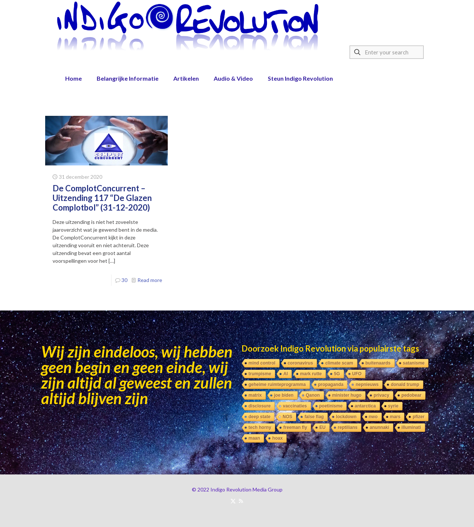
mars (395, 416)
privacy (381, 395)
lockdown (346, 416)
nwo (373, 416)
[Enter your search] (387, 52)
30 (124, 280)
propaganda (331, 384)
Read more (149, 280)
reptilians (347, 427)
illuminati (411, 427)
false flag (314, 416)
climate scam (339, 363)
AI (285, 373)
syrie (393, 406)
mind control (262, 363)
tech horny (259, 427)
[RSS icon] (241, 500)
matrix (255, 395)
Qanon (313, 395)
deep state (259, 416)
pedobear (411, 395)
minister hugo (346, 395)
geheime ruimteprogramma (277, 384)
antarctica (365, 406)
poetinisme (331, 406)
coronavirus (300, 363)
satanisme (414, 363)
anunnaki (379, 427)
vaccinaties (295, 406)
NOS (287, 416)
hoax (277, 438)
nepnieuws (367, 384)
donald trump (405, 384)
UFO (356, 373)
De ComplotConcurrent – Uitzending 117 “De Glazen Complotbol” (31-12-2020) (102, 197)
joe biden (284, 395)
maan (254, 438)
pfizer (418, 416)
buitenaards (378, 363)
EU (322, 427)
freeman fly (295, 427)
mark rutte (311, 373)
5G (337, 373)
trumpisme (259, 373)
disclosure (259, 406)
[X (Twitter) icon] (233, 500)
